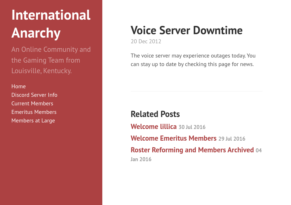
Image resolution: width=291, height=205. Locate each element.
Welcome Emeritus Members (188, 138)
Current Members (32, 103)
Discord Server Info (34, 95)
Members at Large (33, 120)
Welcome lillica (168, 126)
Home (18, 86)
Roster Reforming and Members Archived (196, 154)
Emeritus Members (34, 112)
